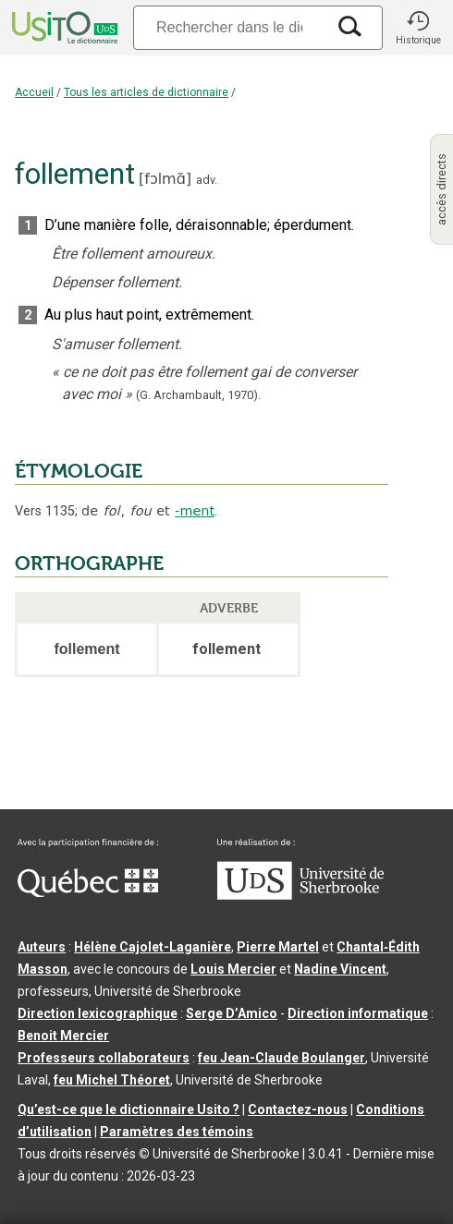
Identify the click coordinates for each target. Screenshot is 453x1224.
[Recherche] (229, 27)
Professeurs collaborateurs (104, 1057)
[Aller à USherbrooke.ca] (300, 895)
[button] (418, 27)
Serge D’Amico (231, 1013)
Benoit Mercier (63, 1035)
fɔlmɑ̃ (165, 179)
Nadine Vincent (340, 969)
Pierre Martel (278, 946)
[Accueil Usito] (63, 27)
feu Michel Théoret (112, 1080)
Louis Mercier (233, 969)
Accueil (34, 92)
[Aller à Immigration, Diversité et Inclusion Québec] (88, 892)
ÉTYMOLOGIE (78, 471)
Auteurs (42, 946)
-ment (194, 510)
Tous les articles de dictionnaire (146, 92)
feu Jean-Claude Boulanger (281, 1057)
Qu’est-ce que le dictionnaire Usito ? (128, 1109)
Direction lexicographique (98, 1013)
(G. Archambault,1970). (198, 395)
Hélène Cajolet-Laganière (152, 946)
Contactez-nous (298, 1109)
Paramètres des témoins (176, 1131)
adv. (206, 180)
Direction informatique (358, 1013)
